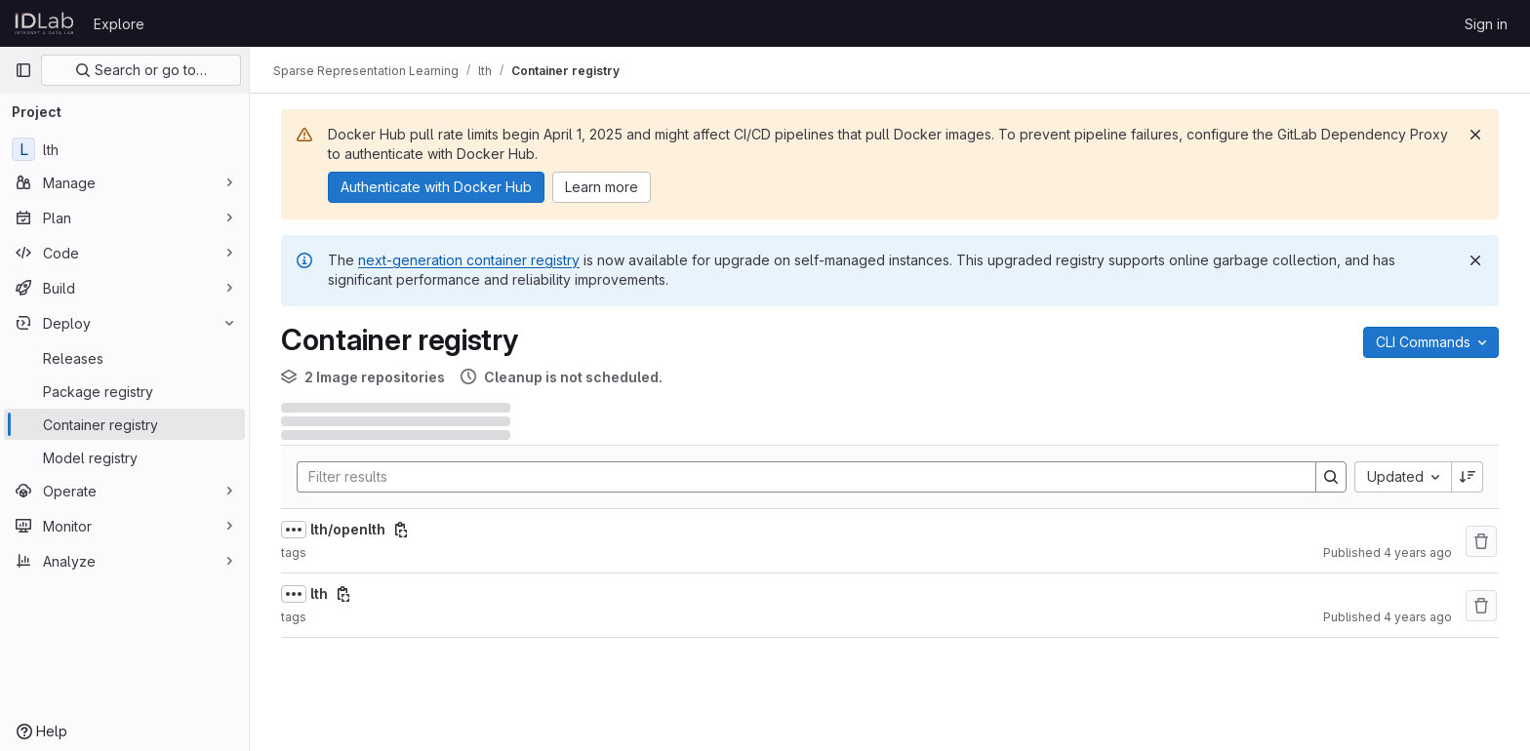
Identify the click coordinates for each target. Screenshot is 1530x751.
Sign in (1486, 24)
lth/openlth (347, 529)
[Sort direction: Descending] (1467, 477)
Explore (119, 24)
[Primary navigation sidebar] (23, 70)
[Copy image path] (401, 529)
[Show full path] (293, 529)
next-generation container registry (469, 260)
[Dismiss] (1475, 134)
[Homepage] (44, 23)
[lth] (124, 149)
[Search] (796, 477)
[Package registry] (124, 391)
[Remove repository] (1481, 541)
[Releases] (124, 358)
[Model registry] (124, 457)
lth (319, 593)
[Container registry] (124, 424)
